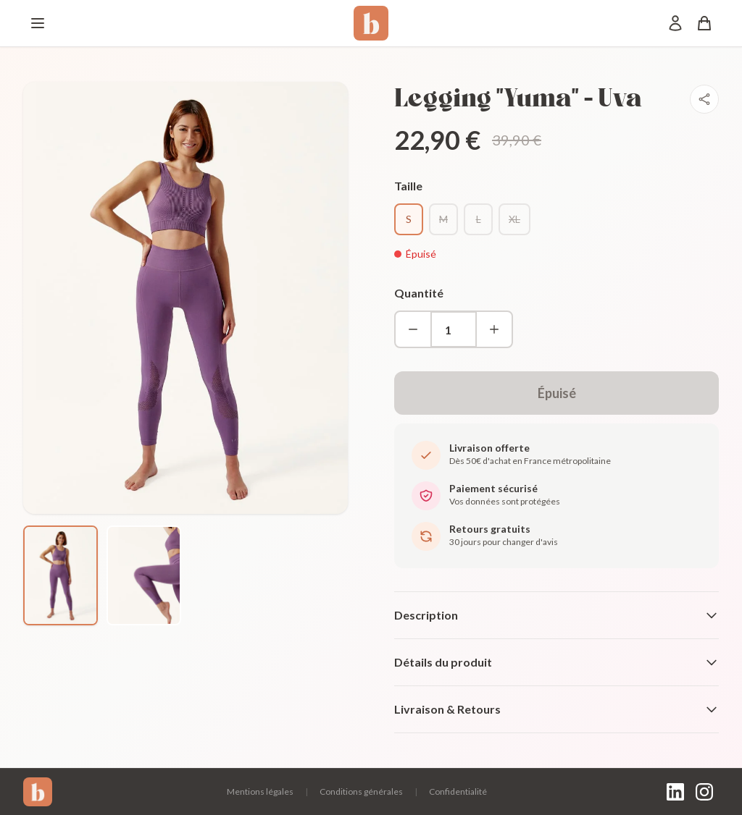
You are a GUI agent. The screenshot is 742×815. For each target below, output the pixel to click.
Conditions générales (361, 791)
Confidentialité (458, 791)
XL (514, 219)
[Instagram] (704, 791)
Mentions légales (260, 791)
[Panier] (704, 23)
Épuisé (557, 393)
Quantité (418, 293)
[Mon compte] (675, 23)
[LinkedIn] (675, 791)
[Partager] (704, 99)
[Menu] (37, 23)
